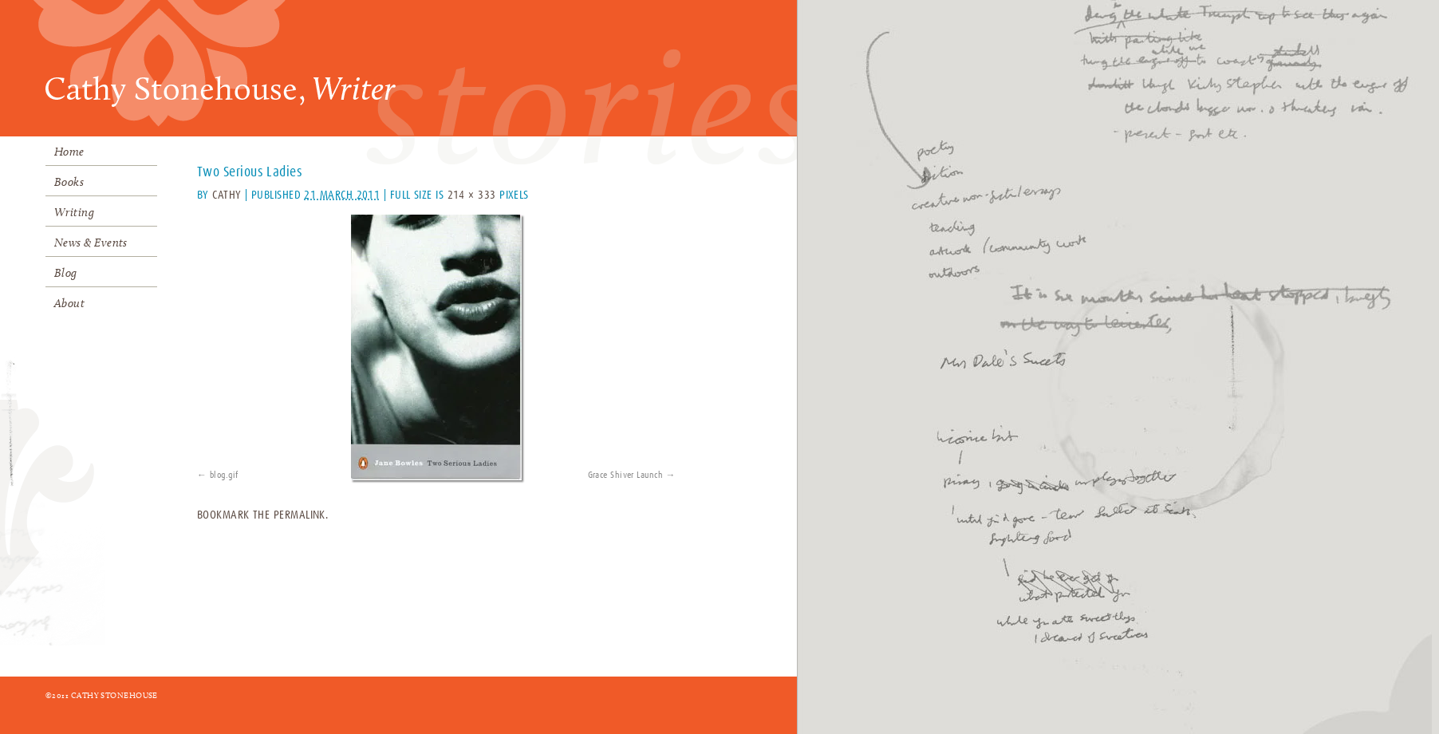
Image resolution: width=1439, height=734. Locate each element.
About (69, 303)
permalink (299, 515)
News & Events (91, 242)
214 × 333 (471, 195)
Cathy (226, 195)
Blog (65, 273)
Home (69, 151)
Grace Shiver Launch (626, 475)
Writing (74, 212)
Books (69, 182)
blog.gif (224, 475)
